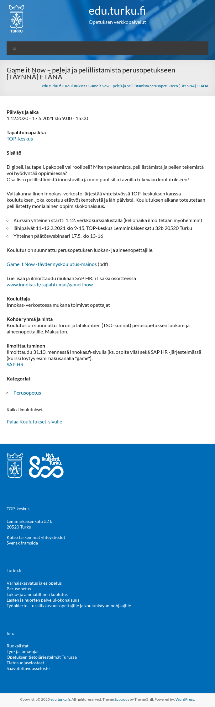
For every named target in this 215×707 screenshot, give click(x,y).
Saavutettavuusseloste (28, 668)
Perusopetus (27, 393)
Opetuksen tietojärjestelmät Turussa (42, 657)
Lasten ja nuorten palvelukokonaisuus (43, 600)
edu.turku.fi (117, 10)
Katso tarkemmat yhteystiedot (36, 537)
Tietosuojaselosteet (25, 662)
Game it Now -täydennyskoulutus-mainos (52, 264)
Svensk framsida (22, 542)
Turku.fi (14, 570)
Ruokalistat (18, 645)
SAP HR (15, 364)
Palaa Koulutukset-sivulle (34, 421)
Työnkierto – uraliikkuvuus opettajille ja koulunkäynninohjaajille (69, 605)
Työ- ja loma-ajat (23, 651)
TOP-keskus (20, 138)
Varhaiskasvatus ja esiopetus (34, 583)
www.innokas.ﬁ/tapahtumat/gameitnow (50, 284)
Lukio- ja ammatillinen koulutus (37, 594)
